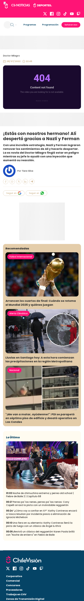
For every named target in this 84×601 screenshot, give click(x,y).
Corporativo (14, 576)
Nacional (14, 370)
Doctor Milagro (11, 55)
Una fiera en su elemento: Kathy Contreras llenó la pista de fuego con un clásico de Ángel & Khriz (39, 524)
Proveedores (14, 590)
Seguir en (13, 193)
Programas (29, 24)
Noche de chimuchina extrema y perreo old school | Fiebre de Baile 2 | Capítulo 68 (40, 495)
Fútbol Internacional (20, 256)
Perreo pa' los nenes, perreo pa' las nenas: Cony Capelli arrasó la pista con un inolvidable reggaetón (37, 503)
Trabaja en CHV (16, 594)
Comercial (13, 581)
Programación (50, 24)
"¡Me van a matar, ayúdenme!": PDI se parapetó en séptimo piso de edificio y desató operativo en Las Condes (41, 418)
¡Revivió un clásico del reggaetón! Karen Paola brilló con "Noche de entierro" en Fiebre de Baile (40, 533)
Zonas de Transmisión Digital (25, 599)
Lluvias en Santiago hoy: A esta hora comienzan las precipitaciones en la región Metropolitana (39, 359)
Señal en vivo (71, 24)
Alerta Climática (18, 313)
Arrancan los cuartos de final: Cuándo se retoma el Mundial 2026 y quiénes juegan (40, 302)
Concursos (13, 585)
